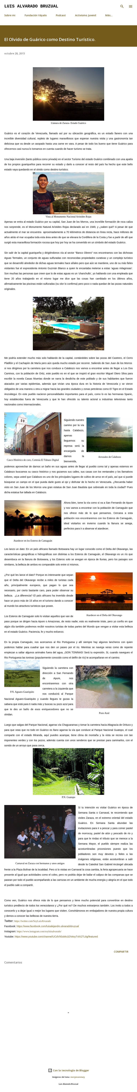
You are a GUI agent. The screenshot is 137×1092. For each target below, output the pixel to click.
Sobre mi (9, 15)
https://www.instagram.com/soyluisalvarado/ (39, 931)
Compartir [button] (121, 951)
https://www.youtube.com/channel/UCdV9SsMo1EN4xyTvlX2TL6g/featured (56, 936)
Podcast (61, 15)
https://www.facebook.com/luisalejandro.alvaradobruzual (48, 926)
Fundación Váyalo (36, 15)
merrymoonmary (77, 1077)
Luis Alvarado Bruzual (31, 6)
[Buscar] (122, 6)
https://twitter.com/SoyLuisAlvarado (32, 921)
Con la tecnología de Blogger (68, 1070)
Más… (109, 15)
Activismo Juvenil (85, 15)
